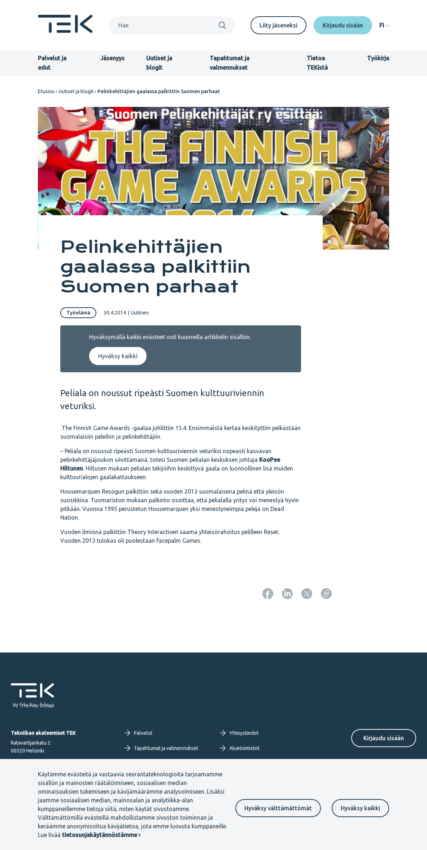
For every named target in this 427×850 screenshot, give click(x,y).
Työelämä (78, 313)
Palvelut (138, 733)
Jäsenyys (112, 58)
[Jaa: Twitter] (306, 593)
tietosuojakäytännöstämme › (101, 835)
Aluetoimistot (240, 748)
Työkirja (378, 58)
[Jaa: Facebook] (267, 593)
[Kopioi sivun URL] (326, 593)
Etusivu (46, 91)
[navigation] (384, 25)
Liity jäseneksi (278, 25)
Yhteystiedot (239, 733)
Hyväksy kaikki (360, 808)
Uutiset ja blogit (75, 91)
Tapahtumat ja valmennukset (161, 748)
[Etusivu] (65, 30)
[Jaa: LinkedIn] (287, 593)
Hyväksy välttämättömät (278, 808)
